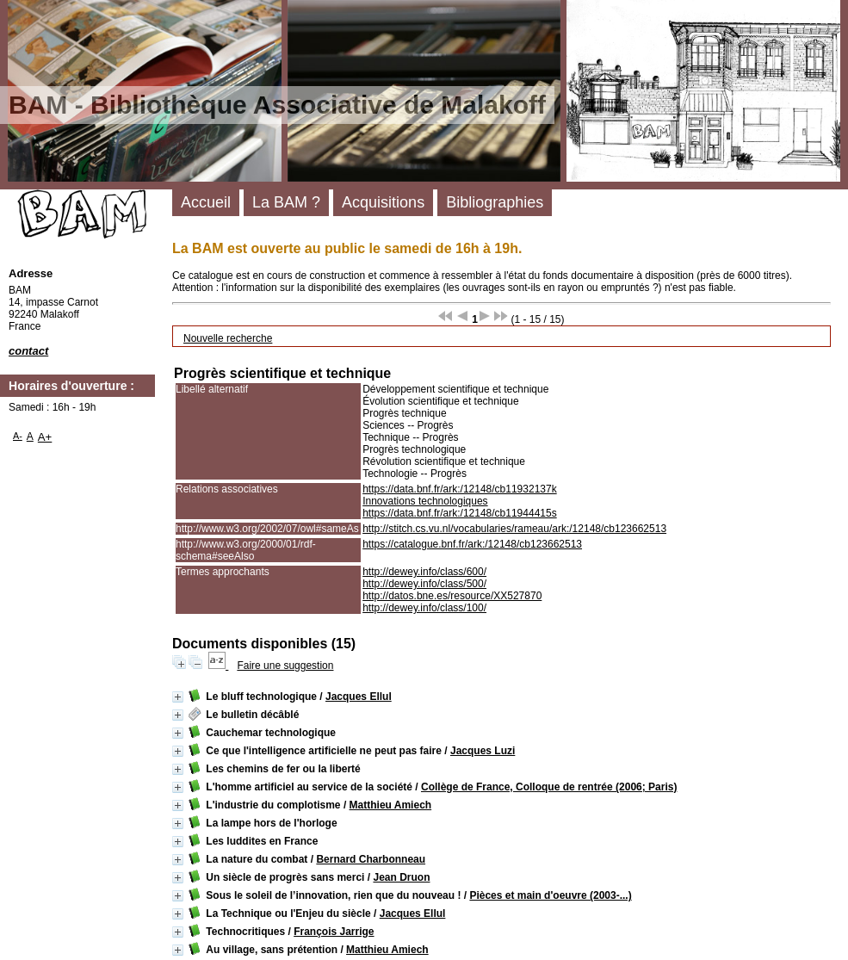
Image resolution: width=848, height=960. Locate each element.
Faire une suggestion (285, 666)
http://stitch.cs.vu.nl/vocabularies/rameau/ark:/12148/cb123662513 (514, 529)
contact (28, 350)
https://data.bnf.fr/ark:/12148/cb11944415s (459, 513)
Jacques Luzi (482, 751)
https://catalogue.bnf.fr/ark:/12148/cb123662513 (472, 544)
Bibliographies (494, 202)
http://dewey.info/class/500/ (424, 584)
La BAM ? (286, 202)
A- (17, 435)
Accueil (206, 202)
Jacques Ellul (358, 697)
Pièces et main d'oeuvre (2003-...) (550, 895)
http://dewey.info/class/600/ (424, 572)
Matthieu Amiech (391, 805)
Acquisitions (383, 202)
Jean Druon (401, 877)
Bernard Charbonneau (370, 859)
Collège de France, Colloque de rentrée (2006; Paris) (549, 787)
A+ (45, 436)
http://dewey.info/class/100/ (424, 608)
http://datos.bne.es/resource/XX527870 (452, 596)
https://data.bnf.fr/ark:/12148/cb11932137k (459, 489)
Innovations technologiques (424, 501)
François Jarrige (334, 932)
